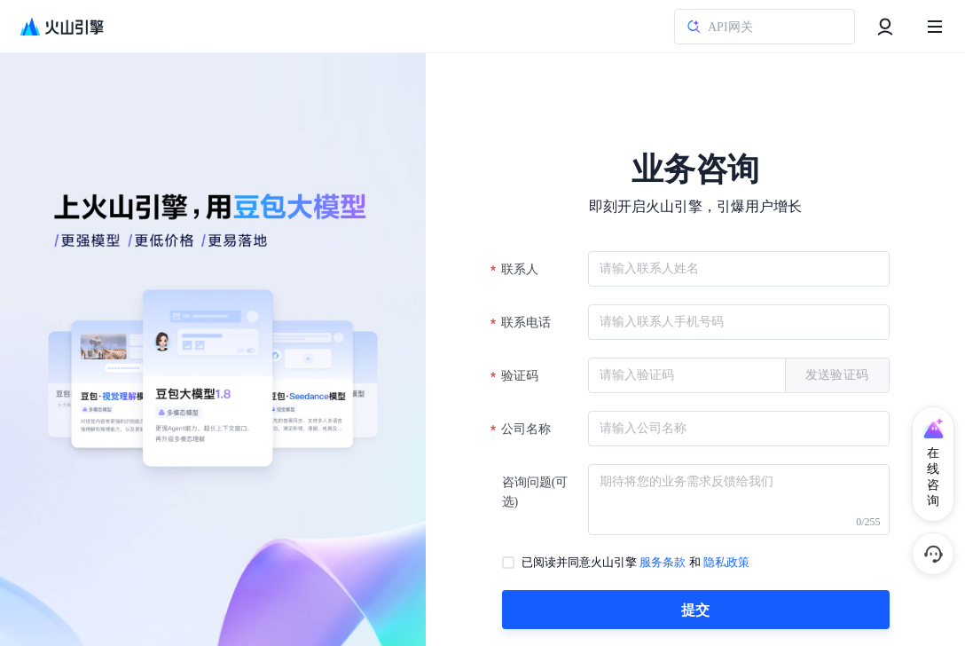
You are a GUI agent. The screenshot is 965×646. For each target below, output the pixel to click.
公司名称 (527, 429)
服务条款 (662, 562)
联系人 (520, 269)
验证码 (520, 375)
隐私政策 (726, 562)
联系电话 (527, 322)
